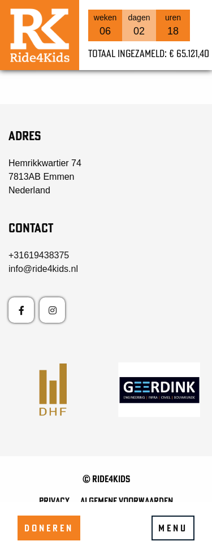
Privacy (54, 501)
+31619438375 (38, 255)
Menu (173, 528)
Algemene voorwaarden (126, 501)
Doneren (48, 528)
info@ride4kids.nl (43, 269)
